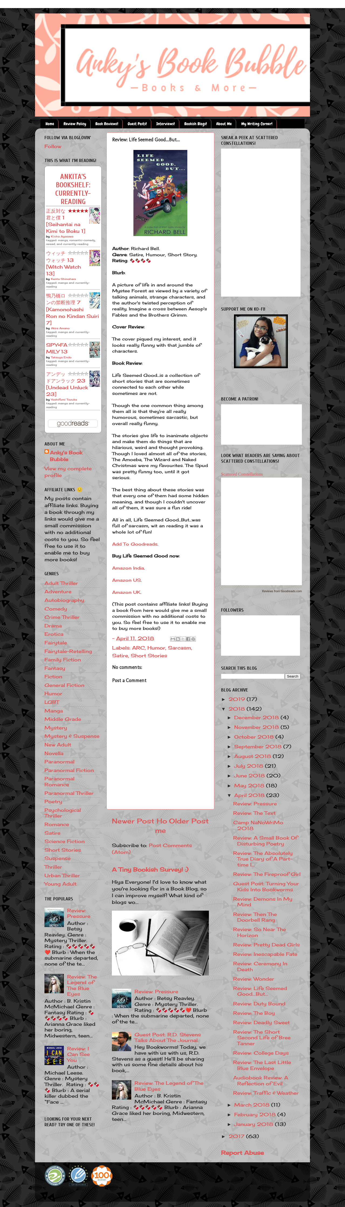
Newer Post (133, 821)
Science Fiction (64, 841)
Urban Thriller (62, 875)
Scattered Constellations (242, 474)
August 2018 (253, 756)
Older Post (189, 821)
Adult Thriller (61, 583)
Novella (53, 753)
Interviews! (165, 124)
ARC (138, 648)
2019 (238, 699)
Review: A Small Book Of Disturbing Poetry (265, 841)
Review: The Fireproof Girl (267, 874)
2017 (237, 1136)
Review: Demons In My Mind (262, 902)
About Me (224, 124)
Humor (156, 648)
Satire (120, 655)
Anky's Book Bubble (66, 456)
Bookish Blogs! (195, 124)
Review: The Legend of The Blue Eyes (168, 1086)
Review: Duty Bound (259, 1003)
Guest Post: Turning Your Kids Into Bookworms (266, 886)
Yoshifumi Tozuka (64, 399)
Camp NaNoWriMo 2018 (258, 825)
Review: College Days (261, 1053)
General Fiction (64, 685)
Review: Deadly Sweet (261, 1022)
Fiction (53, 676)
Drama (53, 626)
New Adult (57, 745)
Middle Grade (62, 719)
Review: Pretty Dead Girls (266, 945)
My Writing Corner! (256, 124)
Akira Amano (60, 328)
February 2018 (255, 1114)
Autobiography (64, 600)
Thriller (53, 867)
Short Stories (149, 655)
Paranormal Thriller (69, 793)
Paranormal (59, 761)
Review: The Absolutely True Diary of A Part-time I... (263, 859)
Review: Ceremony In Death (260, 966)
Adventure (57, 591)
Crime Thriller (62, 617)
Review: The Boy (254, 1013)
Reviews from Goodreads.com (282, 591)
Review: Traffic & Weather (266, 1093)
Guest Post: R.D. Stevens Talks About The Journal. (167, 1037)
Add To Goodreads (134, 544)
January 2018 (254, 1124)
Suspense (57, 858)
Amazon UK (126, 592)
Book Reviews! (106, 124)
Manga (53, 711)
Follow (52, 146)
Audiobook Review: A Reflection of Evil (260, 1080)
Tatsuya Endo (61, 357)
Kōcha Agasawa (62, 236)
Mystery (55, 728)
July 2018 (249, 766)
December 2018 (257, 717)
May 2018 (250, 785)
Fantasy (54, 668)
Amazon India (128, 568)
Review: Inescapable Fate (265, 954)
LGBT (51, 702)
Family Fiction (62, 659)
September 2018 (258, 746)
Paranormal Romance (59, 781)
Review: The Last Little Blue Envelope (262, 1065)
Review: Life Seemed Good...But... (260, 991)
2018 (238, 709)
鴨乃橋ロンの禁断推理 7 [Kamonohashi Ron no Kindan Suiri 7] (72, 309)
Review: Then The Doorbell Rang (255, 917)
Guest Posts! (137, 124)
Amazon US (126, 580)
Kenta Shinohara (63, 278)
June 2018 (250, 775)
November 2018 (257, 727)
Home (50, 124)
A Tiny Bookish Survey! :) (150, 869)
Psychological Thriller (62, 813)
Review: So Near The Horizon (259, 932)
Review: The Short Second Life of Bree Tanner (262, 1037)
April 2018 (250, 795)
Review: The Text (254, 813)
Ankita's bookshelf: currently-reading (73, 189)
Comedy (55, 609)
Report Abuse (242, 1152)
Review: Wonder (253, 979)
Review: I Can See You (78, 1054)
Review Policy (75, 124)
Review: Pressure (156, 991)
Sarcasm (179, 648)
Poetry (53, 801)
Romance (56, 824)
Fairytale (55, 642)
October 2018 (254, 737)
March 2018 (252, 1105)
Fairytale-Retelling (68, 651)
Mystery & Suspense (71, 736)
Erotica (53, 634)
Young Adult (60, 884)
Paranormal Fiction (69, 770)
